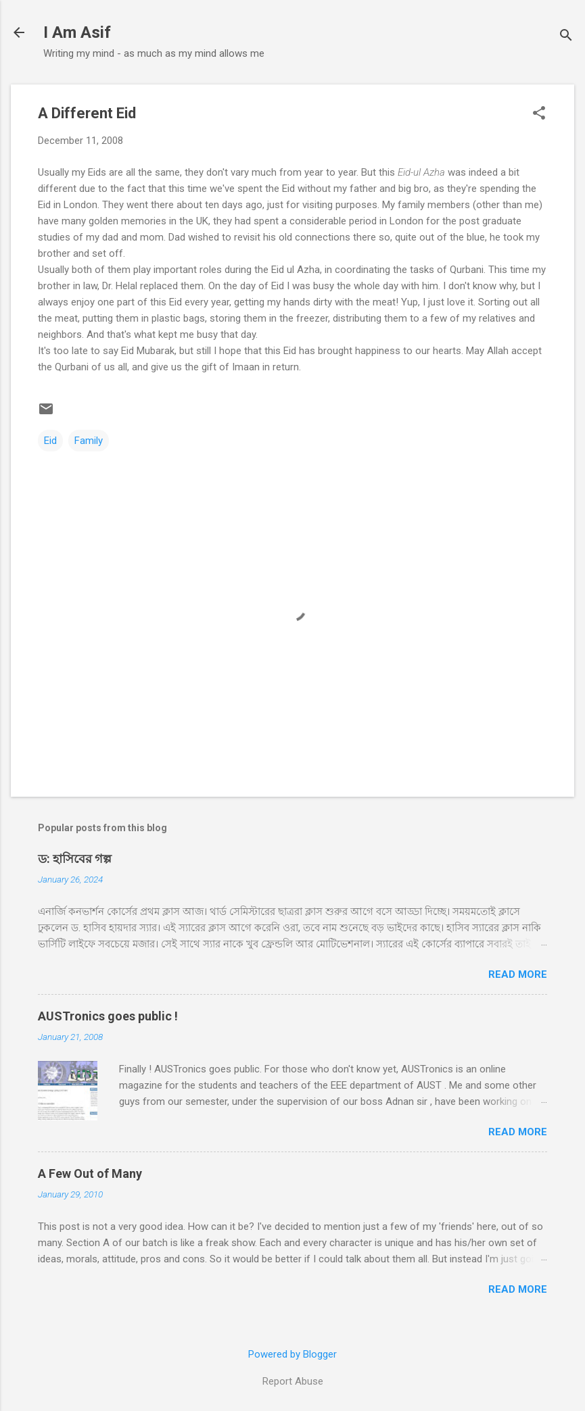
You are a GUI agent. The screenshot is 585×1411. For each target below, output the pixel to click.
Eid (50, 441)
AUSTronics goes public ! (108, 1016)
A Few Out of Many (90, 1173)
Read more (517, 974)
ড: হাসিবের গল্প (75, 858)
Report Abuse (292, 1381)
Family (88, 441)
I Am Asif (77, 32)
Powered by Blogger (292, 1354)
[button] (539, 114)
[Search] (566, 36)
